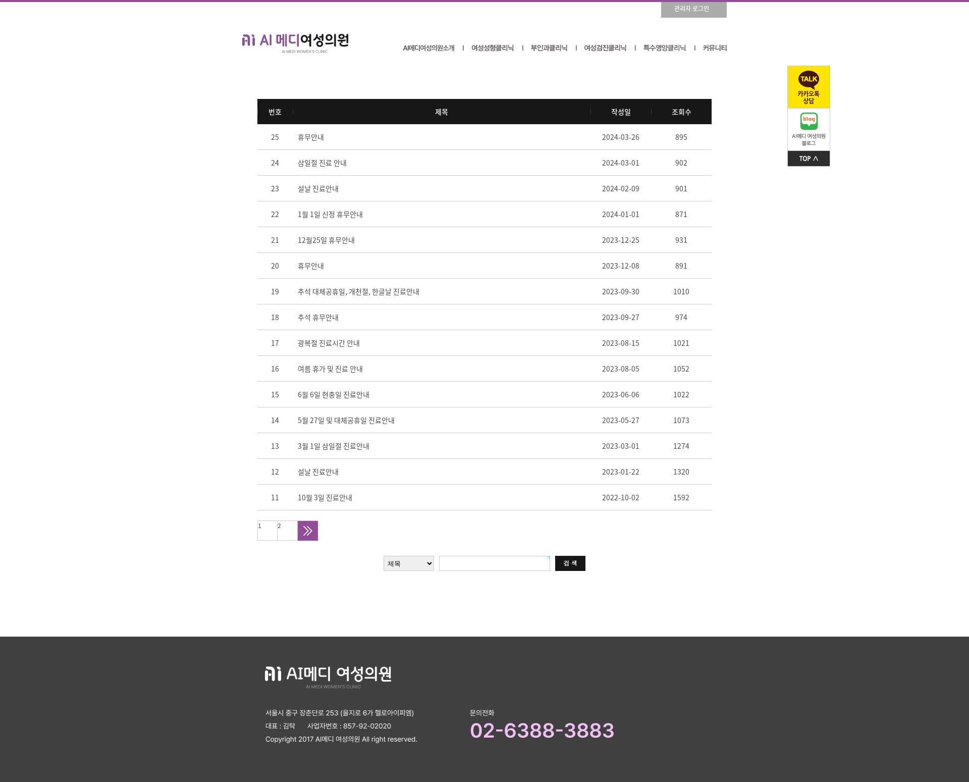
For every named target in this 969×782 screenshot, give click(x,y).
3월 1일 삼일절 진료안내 (333, 446)
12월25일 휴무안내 (326, 240)
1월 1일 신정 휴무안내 (330, 214)
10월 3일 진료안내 (325, 497)
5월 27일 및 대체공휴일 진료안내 (346, 420)
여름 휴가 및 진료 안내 (330, 368)
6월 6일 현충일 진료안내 (333, 394)
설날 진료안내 (318, 188)
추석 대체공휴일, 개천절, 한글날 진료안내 (358, 291)
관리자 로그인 (691, 8)
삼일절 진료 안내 (322, 163)
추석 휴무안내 (318, 317)
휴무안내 (311, 137)
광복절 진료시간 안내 (329, 343)
